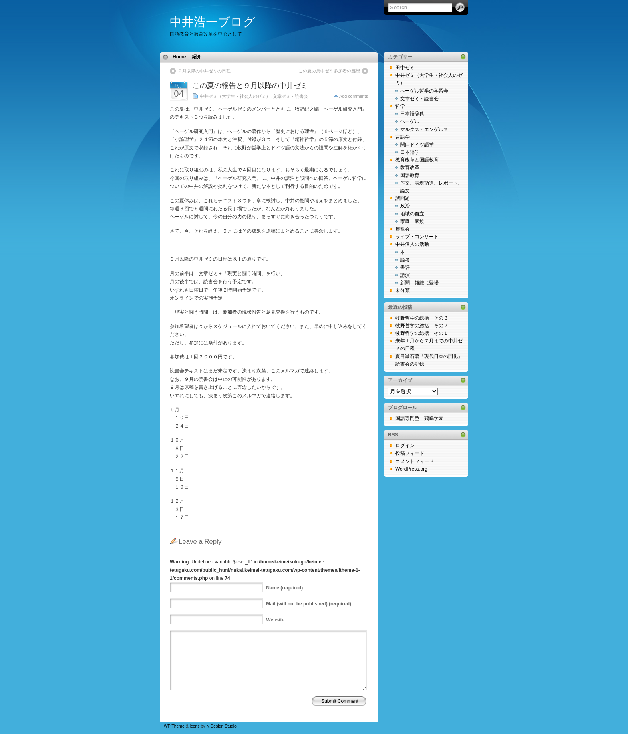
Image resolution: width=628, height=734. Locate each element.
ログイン (405, 445)
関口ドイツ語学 (417, 144)
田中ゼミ (405, 67)
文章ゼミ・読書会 (290, 96)
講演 (405, 275)
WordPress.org (411, 469)
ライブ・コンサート (417, 236)
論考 (405, 260)
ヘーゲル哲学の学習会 (424, 91)
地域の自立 (412, 214)
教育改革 (409, 167)
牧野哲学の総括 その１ (421, 333)
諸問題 (402, 198)
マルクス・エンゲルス (424, 129)
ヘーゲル (409, 121)
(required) (284, 588)
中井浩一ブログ (212, 21)
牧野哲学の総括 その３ (421, 318)
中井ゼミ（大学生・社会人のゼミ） (235, 96)
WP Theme (174, 726)
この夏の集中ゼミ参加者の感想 (329, 70)
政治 (405, 206)
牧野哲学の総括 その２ (421, 325)
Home (179, 57)
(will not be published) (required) (308, 604)
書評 (405, 267)
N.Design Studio (221, 726)
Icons (195, 726)
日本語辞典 (412, 114)
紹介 (196, 57)
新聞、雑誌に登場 (419, 283)
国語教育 (409, 175)
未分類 (402, 290)
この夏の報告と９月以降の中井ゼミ (250, 86)
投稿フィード (409, 453)
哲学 (400, 106)
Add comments (353, 96)
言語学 (402, 137)
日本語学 (409, 152)
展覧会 (402, 229)
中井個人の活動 (412, 244)
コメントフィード (414, 461)
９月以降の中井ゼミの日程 (204, 70)
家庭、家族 (412, 221)
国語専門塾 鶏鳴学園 (419, 418)
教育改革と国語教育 (417, 160)
